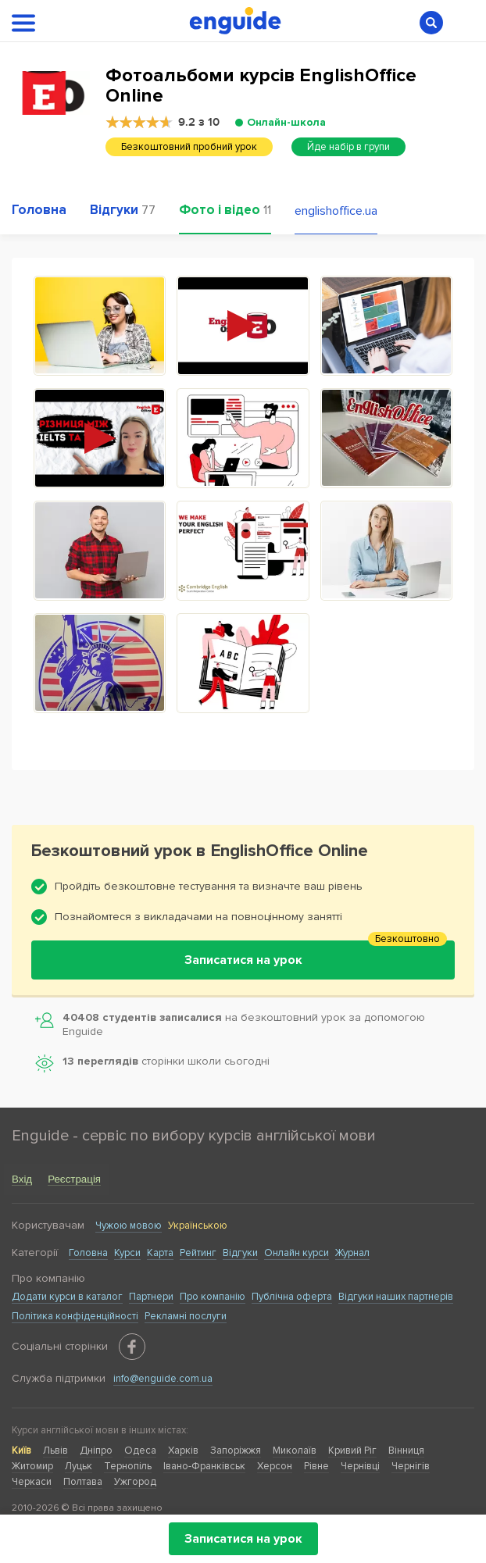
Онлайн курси (296, 1253)
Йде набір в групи (348, 147)
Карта (160, 1253)
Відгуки (240, 1253)
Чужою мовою (128, 1225)
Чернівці (360, 1466)
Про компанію (212, 1296)
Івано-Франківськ (204, 1466)
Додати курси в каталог (67, 1296)
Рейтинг (198, 1253)
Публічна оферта (292, 1296)
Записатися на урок (243, 1539)
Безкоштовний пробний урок (189, 147)
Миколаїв (294, 1450)
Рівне (316, 1466)
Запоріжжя (235, 1450)
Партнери (151, 1296)
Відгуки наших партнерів (395, 1296)
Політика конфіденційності (75, 1316)
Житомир (32, 1466)
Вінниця (406, 1450)
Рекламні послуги (186, 1316)
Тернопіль (128, 1466)
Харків (183, 1450)
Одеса (140, 1450)
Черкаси (32, 1482)
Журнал (352, 1253)
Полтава (82, 1482)
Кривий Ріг (352, 1450)
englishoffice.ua (336, 211)
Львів (55, 1450)
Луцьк (78, 1466)
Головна (88, 1253)
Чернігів (410, 1466)
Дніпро (96, 1450)
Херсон (274, 1466)
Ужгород (135, 1482)
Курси (127, 1253)
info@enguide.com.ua (163, 1378)
